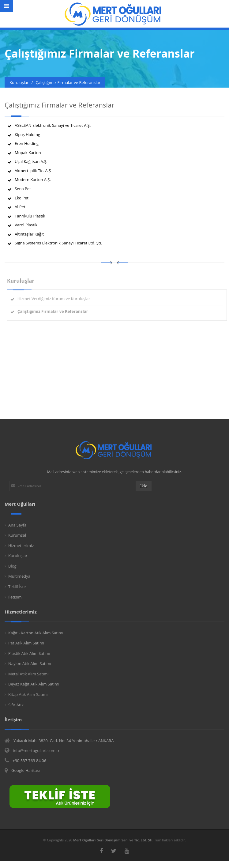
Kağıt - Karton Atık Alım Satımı (35, 633)
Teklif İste (17, 586)
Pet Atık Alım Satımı (26, 643)
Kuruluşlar (18, 555)
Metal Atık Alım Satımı (28, 674)
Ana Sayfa (17, 525)
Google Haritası (25, 770)
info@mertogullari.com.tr (36, 750)
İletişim (15, 597)
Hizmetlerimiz (21, 545)
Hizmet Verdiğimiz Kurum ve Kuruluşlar (55, 298)
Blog (12, 566)
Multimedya (19, 576)
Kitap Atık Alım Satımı (28, 694)
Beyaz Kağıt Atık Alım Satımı (33, 684)
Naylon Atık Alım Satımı (29, 663)
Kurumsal (17, 535)
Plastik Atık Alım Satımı (29, 653)
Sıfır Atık (16, 705)
